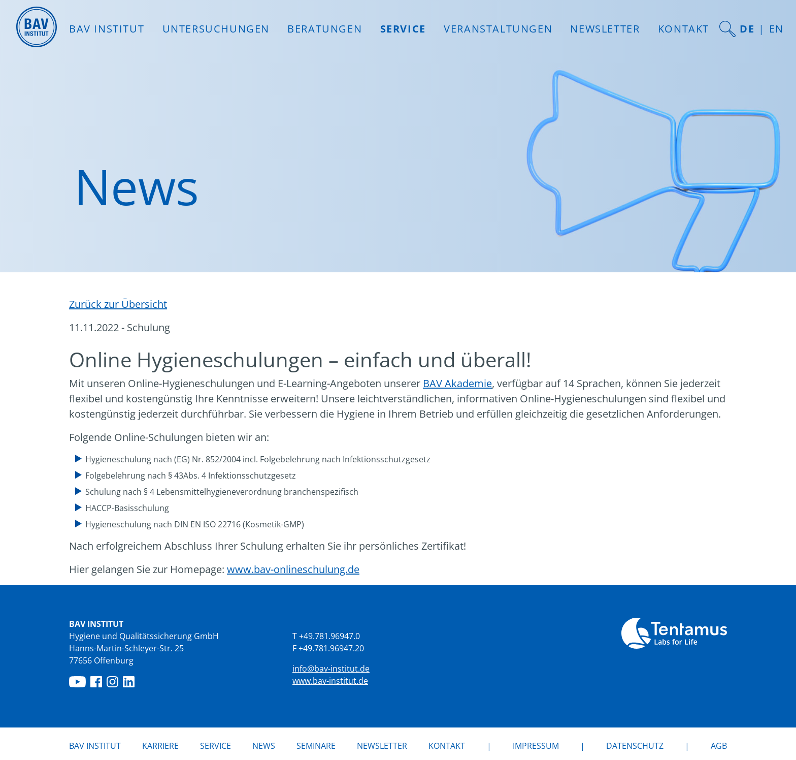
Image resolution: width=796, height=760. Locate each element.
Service (215, 745)
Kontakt (683, 29)
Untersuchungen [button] (216, 29)
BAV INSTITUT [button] (106, 29)
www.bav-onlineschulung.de (293, 569)
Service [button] (403, 29)
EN (776, 29)
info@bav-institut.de (331, 668)
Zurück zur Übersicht (118, 304)
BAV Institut (95, 745)
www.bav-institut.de (330, 680)
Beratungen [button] (324, 29)
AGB (719, 745)
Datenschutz (635, 745)
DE (747, 29)
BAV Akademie (457, 383)
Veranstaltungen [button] (498, 29)
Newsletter (605, 29)
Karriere (160, 745)
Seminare (316, 745)
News (263, 745)
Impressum (536, 745)
